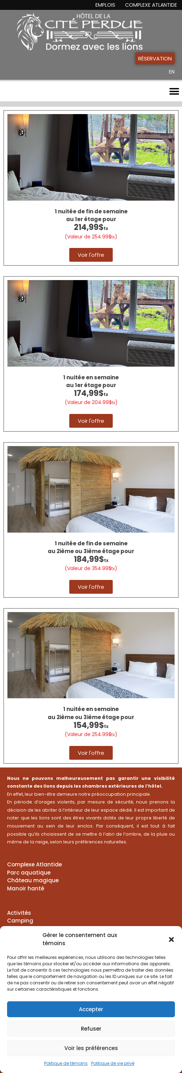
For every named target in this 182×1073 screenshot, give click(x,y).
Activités (19, 913)
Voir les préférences (91, 1048)
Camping (20, 920)
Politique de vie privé (112, 1063)
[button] (171, 939)
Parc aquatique (29, 872)
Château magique (33, 880)
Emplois (105, 4)
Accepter (91, 1009)
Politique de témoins (66, 1063)
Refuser (91, 1028)
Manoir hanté (25, 888)
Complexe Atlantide (151, 4)
